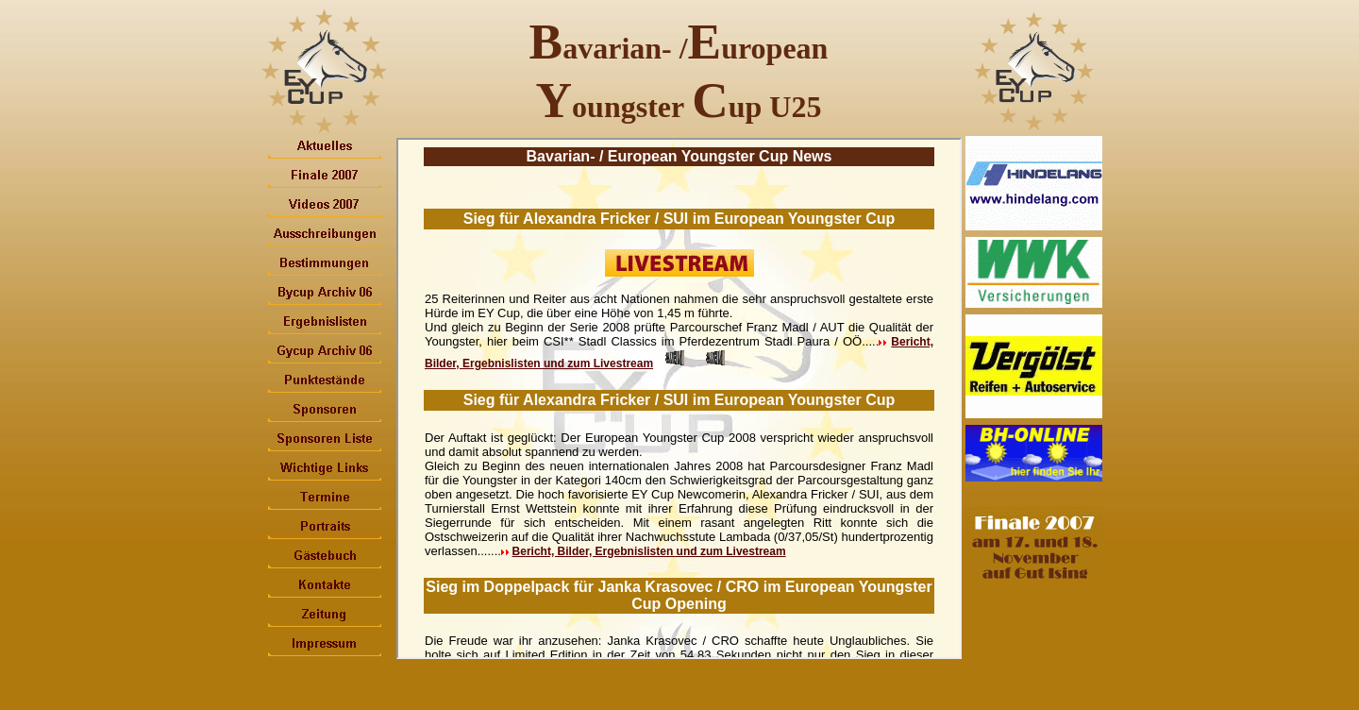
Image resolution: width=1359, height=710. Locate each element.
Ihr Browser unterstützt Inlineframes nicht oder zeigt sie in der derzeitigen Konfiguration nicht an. (679, 398)
